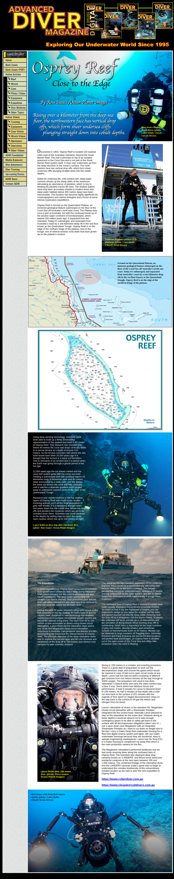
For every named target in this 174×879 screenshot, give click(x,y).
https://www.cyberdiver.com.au (122, 779)
